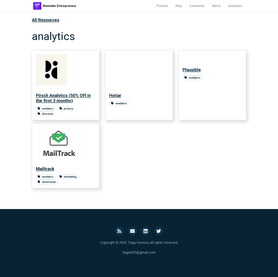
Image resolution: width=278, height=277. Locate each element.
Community (196, 6)
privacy (66, 108)
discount (45, 113)
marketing (68, 176)
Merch (216, 6)
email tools (47, 181)
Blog (178, 6)
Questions (235, 6)
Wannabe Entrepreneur (59, 6)
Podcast (162, 6)
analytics (45, 108)
